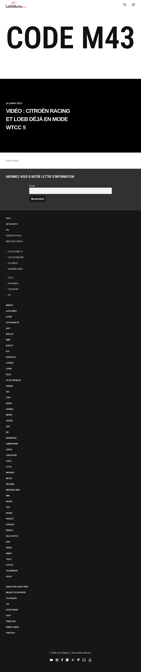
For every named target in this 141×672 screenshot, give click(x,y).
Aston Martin (12, 322)
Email (32, 186)
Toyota (9, 565)
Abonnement (12, 224)
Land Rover (11, 455)
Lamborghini (12, 444)
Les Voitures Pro (16, 257)
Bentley (10, 334)
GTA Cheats (13, 283)
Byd (7, 351)
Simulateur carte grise (17, 587)
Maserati (10, 472)
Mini (8, 496)
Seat (8, 542)
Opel (8, 507)
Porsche (10, 524)
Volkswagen (12, 571)
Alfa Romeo (11, 311)
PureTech (10, 633)
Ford (8, 397)
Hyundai (9, 409)
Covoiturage (12, 610)
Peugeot (10, 519)
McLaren (10, 484)
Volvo (9, 576)
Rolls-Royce (12, 536)
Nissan (9, 501)
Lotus (9, 467)
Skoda (9, 548)
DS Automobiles (13, 380)
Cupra (9, 369)
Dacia (8, 374)
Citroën (9, 363)
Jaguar (9, 421)
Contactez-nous (13, 235)
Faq (7, 230)
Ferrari (9, 386)
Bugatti (9, 345)
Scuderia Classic (15, 269)
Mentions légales (14, 241)
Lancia (9, 449)
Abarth (9, 305)
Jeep (8, 426)
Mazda (9, 478)
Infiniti (9, 415)
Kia (7, 432)
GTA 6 (10, 278)
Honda (9, 403)
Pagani (9, 513)
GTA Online (13, 289)
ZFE (7, 604)
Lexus (8, 461)
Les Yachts (13, 263)
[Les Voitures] (16, 4)
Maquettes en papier (16, 592)
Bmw (8, 340)
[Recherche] (123, 4)
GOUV (8, 615)
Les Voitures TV (15, 251)
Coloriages (11, 598)
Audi (8, 328)
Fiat (8, 392)
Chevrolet (11, 357)
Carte (8, 218)
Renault (10, 530)
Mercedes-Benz (13, 490)
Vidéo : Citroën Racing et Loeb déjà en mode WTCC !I (38, 119)
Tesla (8, 559)
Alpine (9, 317)
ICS (9, 295)
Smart (9, 553)
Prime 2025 (11, 621)
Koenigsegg (11, 438)
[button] (133, 4)
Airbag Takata (12, 627)
